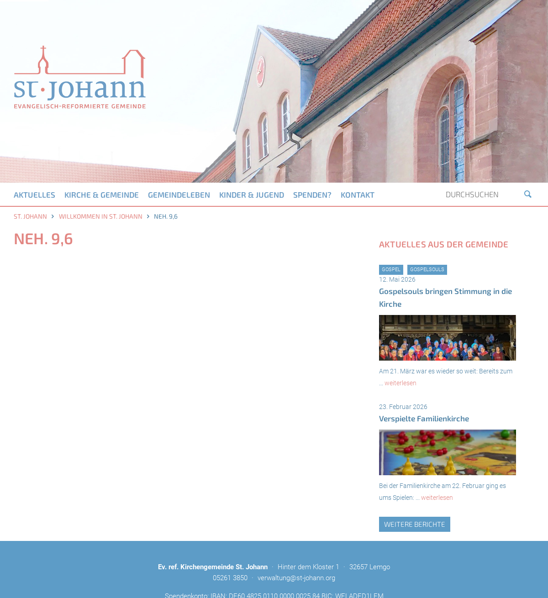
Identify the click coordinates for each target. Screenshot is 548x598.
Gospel (391, 270)
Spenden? (312, 194)
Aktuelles (34, 194)
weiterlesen (400, 383)
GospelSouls (427, 270)
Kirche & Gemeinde (101, 194)
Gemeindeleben (179, 194)
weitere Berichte (414, 524)
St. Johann (30, 216)
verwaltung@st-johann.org (296, 578)
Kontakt (357, 194)
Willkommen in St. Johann (100, 216)
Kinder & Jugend (251, 194)
